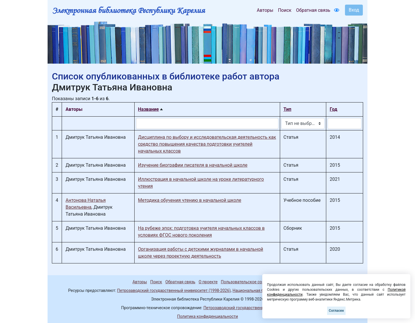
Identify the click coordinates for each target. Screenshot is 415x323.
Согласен (336, 311)
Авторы (265, 10)
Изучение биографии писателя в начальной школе (193, 165)
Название (148, 109)
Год (333, 109)
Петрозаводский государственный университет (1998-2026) (174, 290)
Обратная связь (313, 10)
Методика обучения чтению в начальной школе (189, 200)
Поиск (284, 10)
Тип (287, 109)
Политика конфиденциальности (207, 316)
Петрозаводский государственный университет (248, 307)
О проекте (208, 282)
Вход (354, 10)
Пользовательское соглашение (250, 282)
